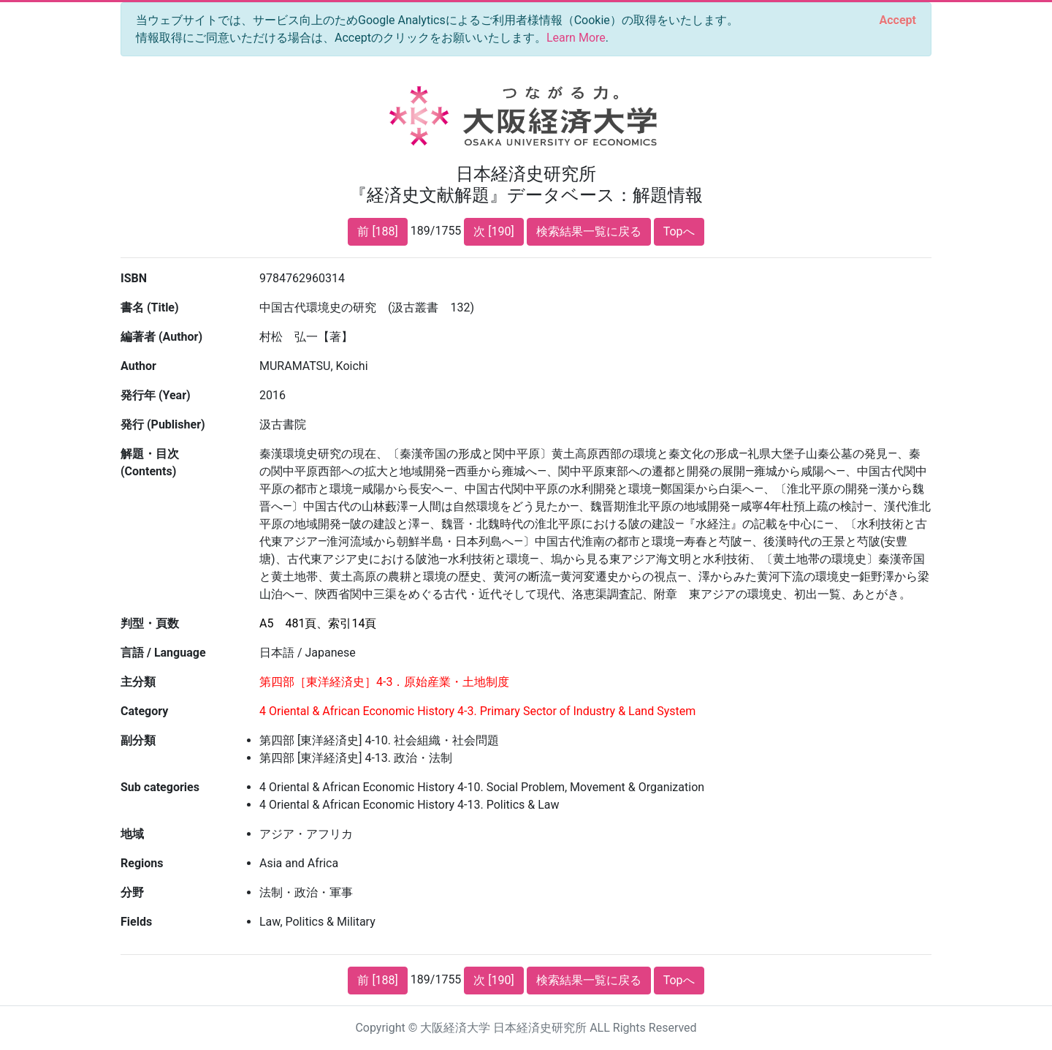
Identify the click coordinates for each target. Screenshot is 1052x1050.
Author (138, 366)
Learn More (576, 38)
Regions (142, 863)
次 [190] (493, 231)
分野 (132, 892)
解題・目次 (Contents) (150, 462)
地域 (132, 834)
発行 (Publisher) (163, 424)
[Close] (898, 20)
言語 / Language (163, 653)
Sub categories (160, 787)
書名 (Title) (150, 307)
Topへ (679, 231)
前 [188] (377, 231)
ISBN (134, 278)
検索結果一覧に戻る (588, 231)
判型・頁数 (150, 623)
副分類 (138, 740)
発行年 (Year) (156, 395)
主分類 (138, 682)
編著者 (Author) (161, 337)
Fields (136, 922)
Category (144, 711)
